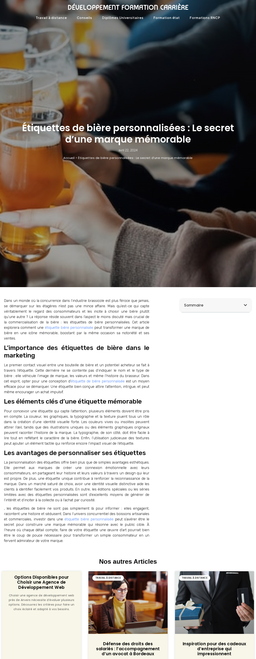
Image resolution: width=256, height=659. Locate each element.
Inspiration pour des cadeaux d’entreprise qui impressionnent (214, 649)
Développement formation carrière (128, 7)
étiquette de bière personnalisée (98, 381)
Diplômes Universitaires (123, 18)
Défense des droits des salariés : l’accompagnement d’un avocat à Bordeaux (128, 649)
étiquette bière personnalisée (69, 327)
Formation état (166, 18)
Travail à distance (51, 18)
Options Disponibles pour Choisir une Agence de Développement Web (41, 582)
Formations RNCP (205, 18)
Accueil (69, 158)
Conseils (84, 18)
